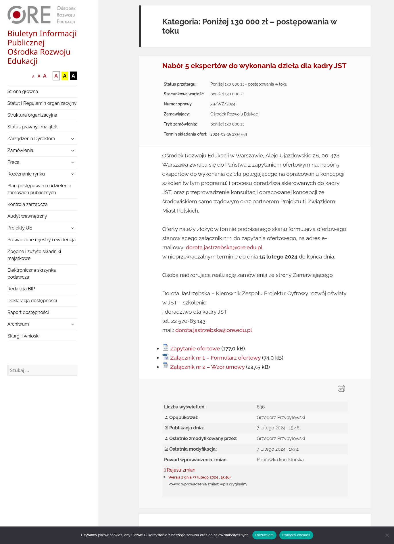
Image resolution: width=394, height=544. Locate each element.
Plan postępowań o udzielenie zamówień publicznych (39, 189)
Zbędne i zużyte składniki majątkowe (34, 255)
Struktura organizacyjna (32, 115)
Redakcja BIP (21, 289)
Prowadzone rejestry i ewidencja (41, 239)
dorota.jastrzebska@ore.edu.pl (224, 247)
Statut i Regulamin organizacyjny (42, 103)
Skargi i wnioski (23, 336)
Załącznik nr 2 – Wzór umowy (207, 367)
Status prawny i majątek (32, 127)
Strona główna (22, 91)
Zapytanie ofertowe (195, 348)
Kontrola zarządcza (27, 204)
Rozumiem (264, 535)
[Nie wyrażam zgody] (387, 535)
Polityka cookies (296, 535)
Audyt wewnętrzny (27, 216)
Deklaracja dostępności (32, 300)
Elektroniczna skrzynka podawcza (31, 273)
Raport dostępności (28, 312)
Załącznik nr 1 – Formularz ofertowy (215, 357)
